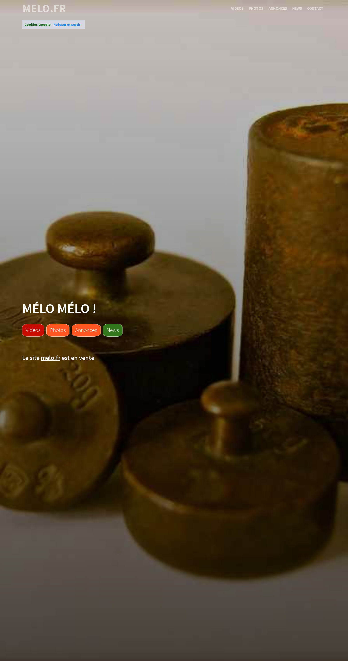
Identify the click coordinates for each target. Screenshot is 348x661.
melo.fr (44, 8)
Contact (315, 8)
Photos (256, 8)
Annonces (278, 8)
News (297, 8)
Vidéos (33, 329)
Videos (237, 8)
